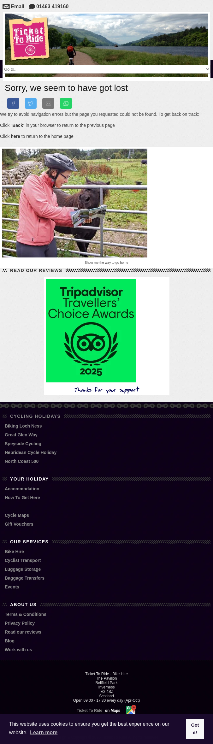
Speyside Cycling (23, 443)
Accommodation (22, 488)
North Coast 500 (21, 461)
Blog (10, 640)
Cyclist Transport (23, 560)
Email (13, 6)
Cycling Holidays (35, 416)
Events (12, 586)
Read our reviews (36, 270)
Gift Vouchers (19, 524)
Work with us (18, 649)
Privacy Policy (20, 623)
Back (17, 125)
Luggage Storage (23, 569)
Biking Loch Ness (23, 425)
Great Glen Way (21, 434)
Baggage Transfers (24, 578)
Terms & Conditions (25, 614)
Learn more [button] (43, 732)
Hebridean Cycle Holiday (30, 452)
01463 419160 (49, 6)
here (15, 136)
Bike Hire (14, 551)
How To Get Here (22, 497)
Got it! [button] (195, 729)
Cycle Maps (17, 515)
